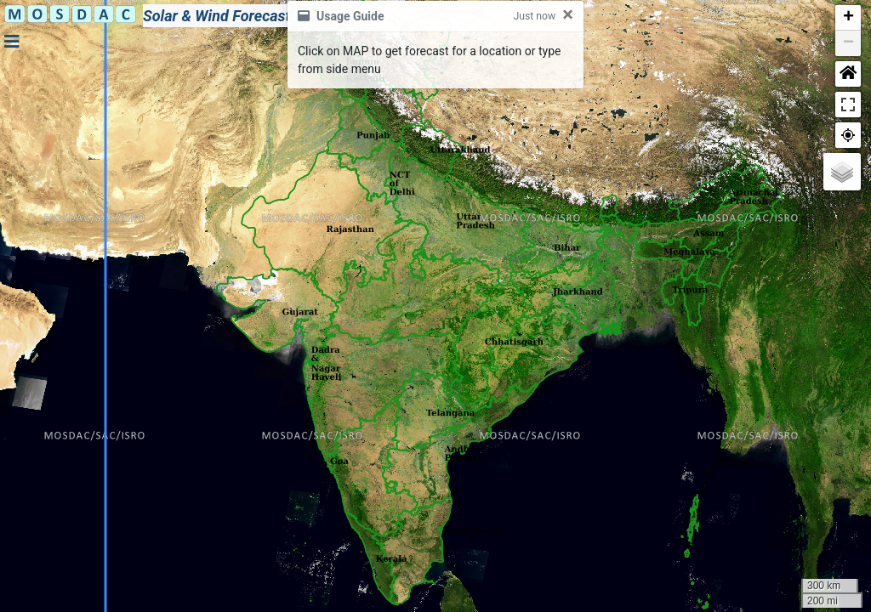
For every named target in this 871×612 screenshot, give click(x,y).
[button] (848, 18)
